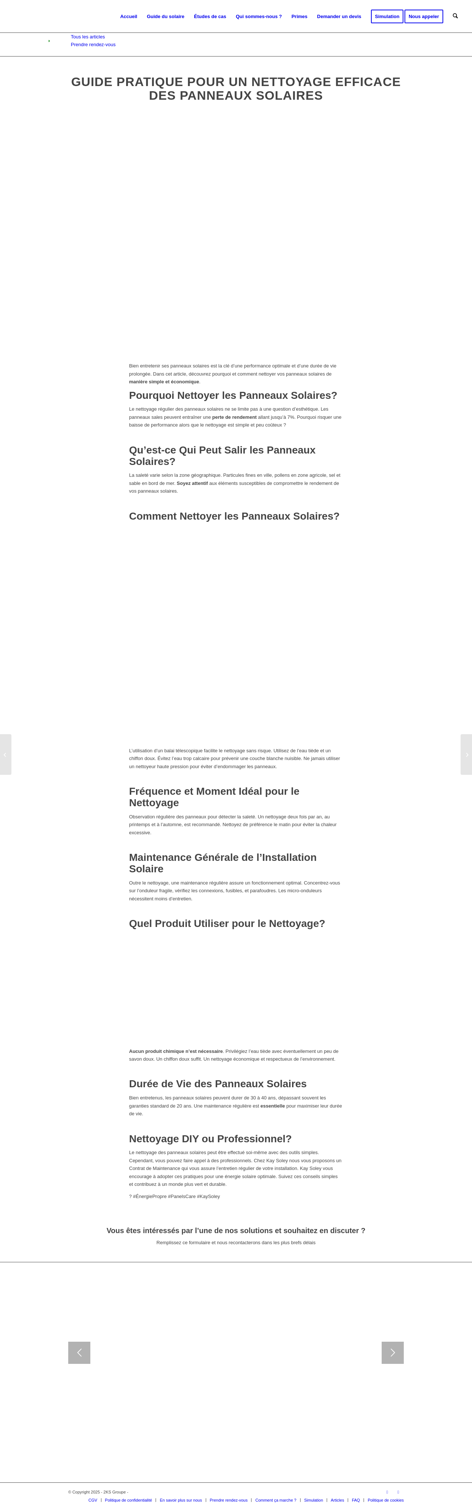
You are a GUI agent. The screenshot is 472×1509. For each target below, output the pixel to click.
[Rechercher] (455, 16)
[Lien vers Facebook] (398, 1492)
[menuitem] (128, 16)
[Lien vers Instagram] (387, 1492)
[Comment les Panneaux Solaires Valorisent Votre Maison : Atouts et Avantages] (466, 754)
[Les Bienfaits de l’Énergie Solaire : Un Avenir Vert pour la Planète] (5, 754)
